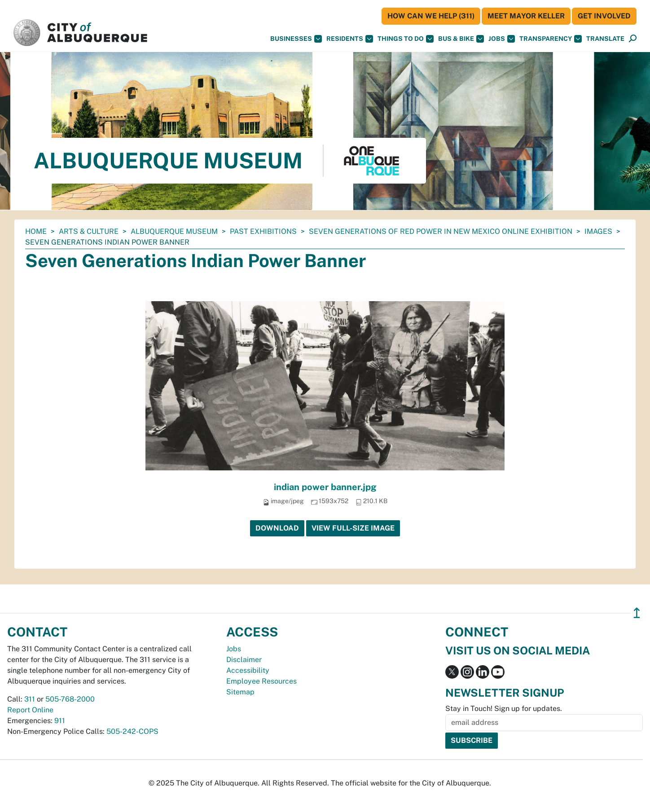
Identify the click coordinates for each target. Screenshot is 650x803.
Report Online (30, 710)
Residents (349, 39)
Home (36, 231)
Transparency (550, 39)
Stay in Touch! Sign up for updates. (503, 708)
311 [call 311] (29, 699)
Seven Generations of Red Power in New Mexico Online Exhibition (440, 231)
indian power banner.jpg (325, 487)
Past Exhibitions (263, 231)
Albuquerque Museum (174, 231)
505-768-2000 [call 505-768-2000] (70, 699)
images (598, 231)
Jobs (501, 39)
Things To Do (406, 39)
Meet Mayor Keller (526, 16)
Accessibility (247, 670)
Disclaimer (244, 659)
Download (277, 528)
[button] (605, 39)
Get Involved (604, 16)
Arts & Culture (89, 231)
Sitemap (240, 692)
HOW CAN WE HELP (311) (430, 16)
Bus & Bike (461, 39)
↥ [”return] (637, 613)
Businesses (296, 39)
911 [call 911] (59, 720)
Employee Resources (261, 681)
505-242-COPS (132, 731)
